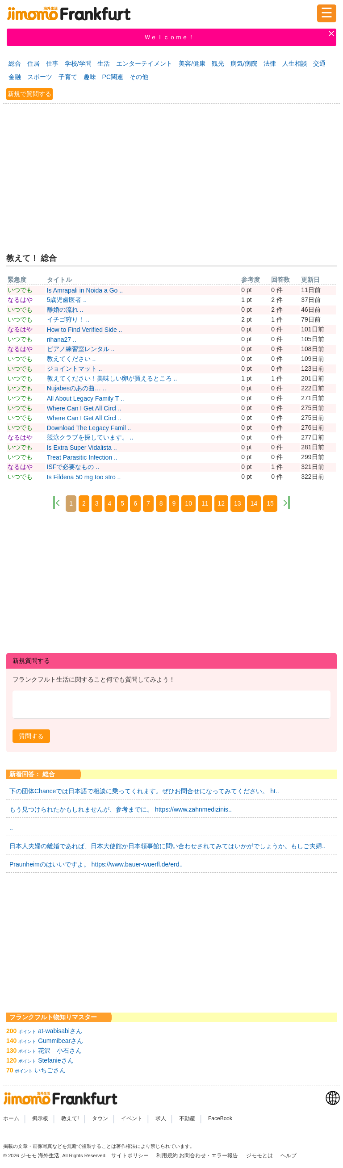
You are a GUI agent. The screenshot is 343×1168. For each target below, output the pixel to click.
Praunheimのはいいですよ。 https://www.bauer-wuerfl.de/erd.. (96, 864)
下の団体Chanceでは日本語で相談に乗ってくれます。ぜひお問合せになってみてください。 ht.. (144, 791)
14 (254, 503)
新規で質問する (29, 93)
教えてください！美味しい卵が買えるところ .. (112, 378)
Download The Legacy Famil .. (89, 427)
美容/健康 (192, 63)
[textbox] (171, 705)
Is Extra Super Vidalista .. (82, 447)
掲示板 (40, 1118)
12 (221, 503)
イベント (131, 1118)
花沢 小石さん (60, 1050)
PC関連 (112, 76)
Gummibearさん (60, 1040)
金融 (14, 76)
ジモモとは (260, 1155)
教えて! (70, 1118)
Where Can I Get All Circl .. (84, 408)
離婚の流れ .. (65, 309)
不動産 (187, 1118)
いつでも (20, 289)
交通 (319, 63)
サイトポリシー (130, 1155)
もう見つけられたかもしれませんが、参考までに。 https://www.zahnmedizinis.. (120, 809)
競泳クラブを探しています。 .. (90, 437)
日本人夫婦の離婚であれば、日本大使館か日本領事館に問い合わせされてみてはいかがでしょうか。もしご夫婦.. (167, 846)
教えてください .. (71, 358)
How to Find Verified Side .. (84, 329)
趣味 (90, 76)
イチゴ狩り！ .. (68, 319)
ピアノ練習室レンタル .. (81, 348)
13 (237, 503)
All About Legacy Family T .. (85, 398)
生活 (103, 63)
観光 (218, 63)
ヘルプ (288, 1155)
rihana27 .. (61, 339)
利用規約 (167, 1155)
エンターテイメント (144, 63)
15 (270, 503)
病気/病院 (243, 63)
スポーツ (39, 76)
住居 (33, 63)
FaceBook (220, 1118)
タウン (100, 1118)
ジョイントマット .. (74, 368)
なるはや (20, 299)
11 (205, 503)
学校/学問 (78, 63)
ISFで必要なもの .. (73, 466)
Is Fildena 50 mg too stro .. (84, 477)
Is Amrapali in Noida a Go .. (85, 290)
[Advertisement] (171, 172)
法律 (270, 63)
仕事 (52, 63)
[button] (31, 736)
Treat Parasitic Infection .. (82, 457)
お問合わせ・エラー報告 (209, 1155)
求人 (160, 1118)
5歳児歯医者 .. (67, 299)
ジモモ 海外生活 (40, 1155)
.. (11, 827)
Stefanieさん (55, 1060)
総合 (14, 63)
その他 (139, 76)
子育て (68, 76)
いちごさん (50, 1070)
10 (188, 503)
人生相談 (294, 63)
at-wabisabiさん (60, 1030)
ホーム (11, 1118)
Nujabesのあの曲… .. (76, 388)
